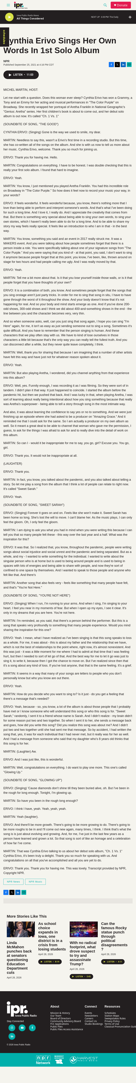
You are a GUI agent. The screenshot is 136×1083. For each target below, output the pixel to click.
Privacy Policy (112, 1021)
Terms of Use (112, 1023)
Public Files (56, 1026)
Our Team (55, 1015)
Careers (89, 1018)
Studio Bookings (94, 1023)
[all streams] (131, 17)
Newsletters (91, 1015)
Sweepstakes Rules (115, 1018)
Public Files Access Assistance (66, 1029)
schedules (4, 37)
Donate (122, 5)
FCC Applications (59, 1023)
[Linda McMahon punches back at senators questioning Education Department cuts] (21, 929)
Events (88, 1013)
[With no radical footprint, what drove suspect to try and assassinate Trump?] (84, 929)
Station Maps (112, 1015)
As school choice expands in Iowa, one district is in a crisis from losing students (52, 936)
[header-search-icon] (105, 5)
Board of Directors (60, 1018)
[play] (9, 17)
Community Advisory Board (65, 1021)
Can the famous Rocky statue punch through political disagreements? (114, 936)
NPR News (13, 881)
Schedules (110, 1013)
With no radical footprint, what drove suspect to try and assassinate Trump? (83, 953)
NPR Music (35, 881)
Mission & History (60, 1013)
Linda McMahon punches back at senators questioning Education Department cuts (19, 958)
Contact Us (91, 1021)
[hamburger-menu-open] (8, 5)
